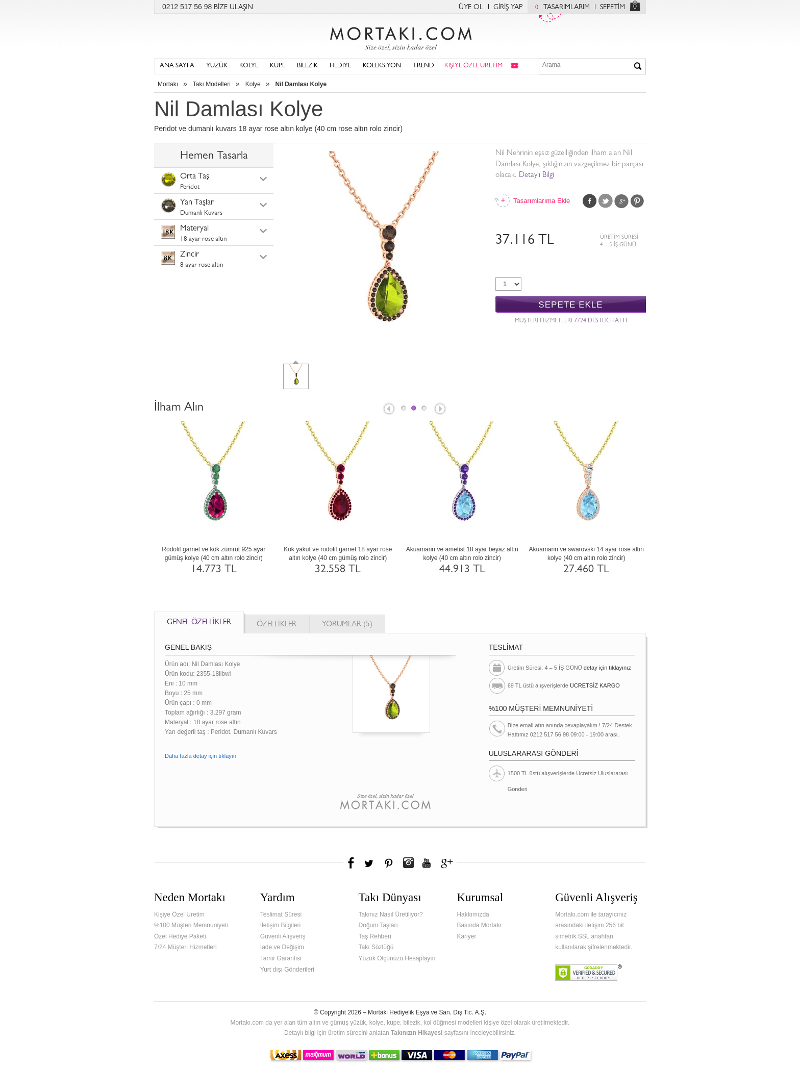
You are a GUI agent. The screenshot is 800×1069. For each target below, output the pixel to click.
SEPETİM (612, 7)
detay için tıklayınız (607, 668)
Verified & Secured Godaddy (588, 972)
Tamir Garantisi (281, 958)
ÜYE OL (471, 7)
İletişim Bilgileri (280, 925)
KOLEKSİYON (382, 66)
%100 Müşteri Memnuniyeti (191, 925)
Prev (388, 409)
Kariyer (466, 936)
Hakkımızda (473, 914)
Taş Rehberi (375, 936)
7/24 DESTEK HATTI (600, 321)
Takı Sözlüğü (376, 947)
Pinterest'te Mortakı (388, 863)
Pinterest (637, 201)
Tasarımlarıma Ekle (541, 201)
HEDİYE (340, 66)
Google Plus (621, 201)
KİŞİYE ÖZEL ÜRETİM (473, 66)
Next (441, 409)
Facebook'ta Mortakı (351, 863)
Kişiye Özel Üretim (179, 914)
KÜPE (277, 66)
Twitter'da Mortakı (370, 863)
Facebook (590, 201)
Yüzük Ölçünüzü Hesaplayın (397, 958)
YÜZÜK (217, 66)
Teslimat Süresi (281, 914)
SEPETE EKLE (570, 305)
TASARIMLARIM (560, 7)
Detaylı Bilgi (536, 176)
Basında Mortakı (479, 925)
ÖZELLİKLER (276, 625)
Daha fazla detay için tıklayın (200, 756)
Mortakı (168, 84)
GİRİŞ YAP (507, 7)
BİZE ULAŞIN (233, 7)
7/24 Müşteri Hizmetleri (185, 947)
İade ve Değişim (282, 947)
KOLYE (248, 66)
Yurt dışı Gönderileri (287, 969)
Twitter (605, 201)
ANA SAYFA (177, 66)
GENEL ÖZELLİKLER (199, 623)
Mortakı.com (400, 36)
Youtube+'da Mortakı (426, 863)
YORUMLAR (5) (347, 625)
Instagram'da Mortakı (408, 863)
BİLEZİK (307, 66)
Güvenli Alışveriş (283, 936)
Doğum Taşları (378, 925)
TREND (423, 66)
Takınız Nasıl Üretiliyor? (391, 914)
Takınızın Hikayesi (417, 1032)
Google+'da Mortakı (448, 863)
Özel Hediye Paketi (180, 936)
